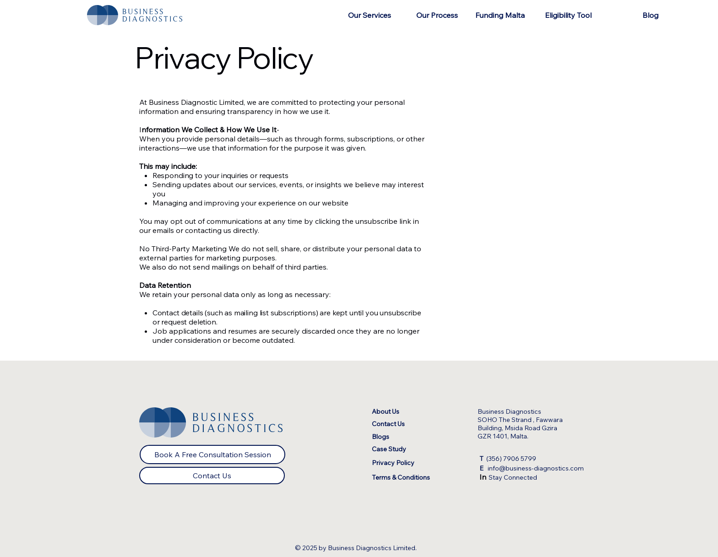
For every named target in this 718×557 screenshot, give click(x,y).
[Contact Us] (212, 475)
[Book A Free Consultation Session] (212, 454)
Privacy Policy (393, 463)
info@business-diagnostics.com (531, 468)
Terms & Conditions (401, 477)
